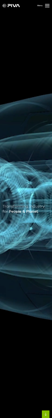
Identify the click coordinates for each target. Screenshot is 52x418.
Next (45, 414)
